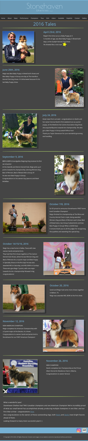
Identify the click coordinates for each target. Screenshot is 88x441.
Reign (58, 415)
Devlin (67, 415)
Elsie (32, 412)
